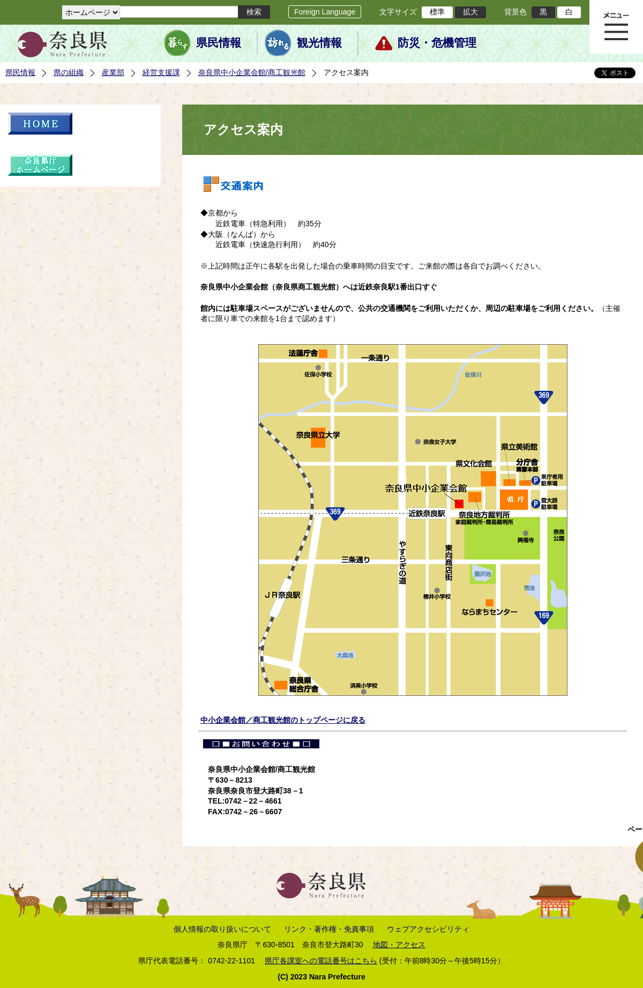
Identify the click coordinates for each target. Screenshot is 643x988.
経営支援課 (161, 72)
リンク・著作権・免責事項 (329, 929)
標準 (437, 12)
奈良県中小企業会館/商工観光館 (251, 72)
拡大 (470, 12)
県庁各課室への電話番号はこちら (321, 960)
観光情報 (319, 42)
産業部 (113, 72)
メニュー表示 (616, 27)
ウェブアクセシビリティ (428, 929)
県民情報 (218, 42)
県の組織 (69, 72)
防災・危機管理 (437, 42)
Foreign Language (324, 12)
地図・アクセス (399, 944)
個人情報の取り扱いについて (222, 929)
